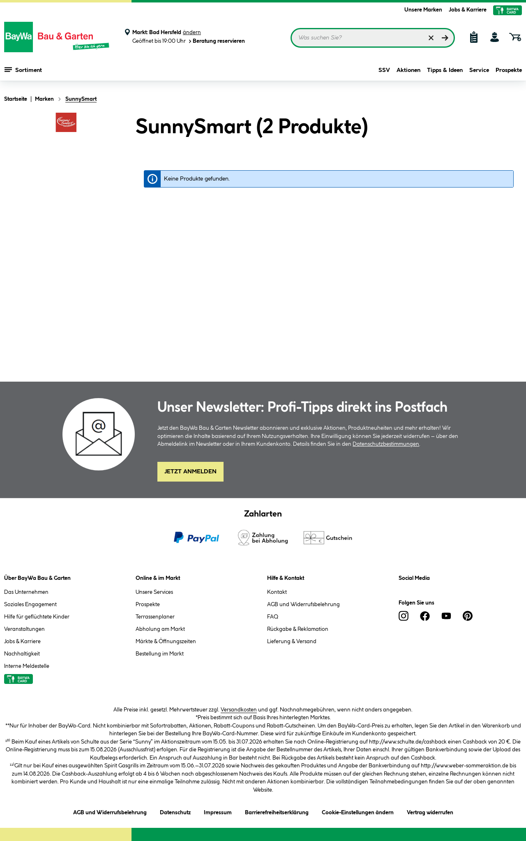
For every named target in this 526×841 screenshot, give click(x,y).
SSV (384, 71)
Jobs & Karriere (468, 9)
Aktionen (408, 71)
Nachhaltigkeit (22, 653)
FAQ (272, 616)
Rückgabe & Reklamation (297, 629)
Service (479, 71)
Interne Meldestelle (26, 666)
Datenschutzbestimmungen (386, 444)
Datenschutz (175, 811)
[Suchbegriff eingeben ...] (373, 38)
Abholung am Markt (160, 629)
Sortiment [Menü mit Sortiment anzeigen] (23, 70)
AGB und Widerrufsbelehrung (303, 604)
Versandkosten (239, 709)
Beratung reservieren (216, 41)
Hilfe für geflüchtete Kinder (36, 616)
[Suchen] (445, 38)
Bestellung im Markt (160, 653)
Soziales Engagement (30, 604)
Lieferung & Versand (291, 641)
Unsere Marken (423, 9)
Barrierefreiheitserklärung (277, 811)
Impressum (218, 811)
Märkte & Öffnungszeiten (166, 641)
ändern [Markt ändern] (192, 32)
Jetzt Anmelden (190, 472)
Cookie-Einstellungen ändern (358, 811)
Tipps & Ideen (445, 71)
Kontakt (277, 592)
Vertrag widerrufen (430, 812)
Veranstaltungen (24, 629)
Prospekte (509, 71)
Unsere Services (154, 592)
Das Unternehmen (26, 592)
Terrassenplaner (155, 616)
